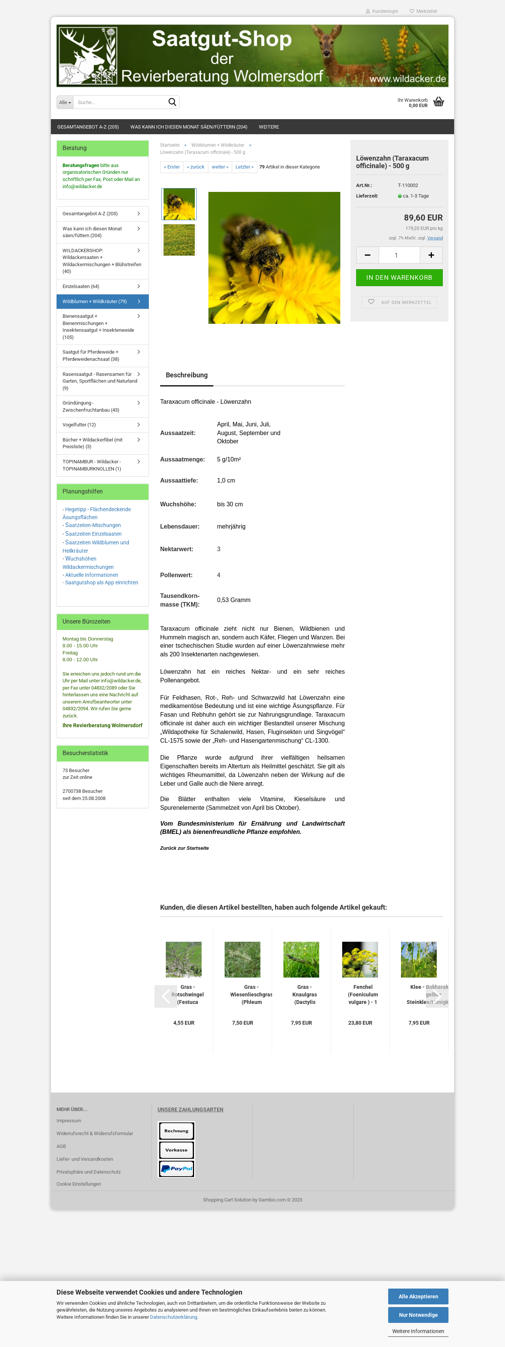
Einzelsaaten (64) (81, 286)
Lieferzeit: (367, 196)
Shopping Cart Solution (227, 1200)
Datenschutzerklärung (173, 1317)
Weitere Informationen (418, 1331)
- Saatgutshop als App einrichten (100, 582)
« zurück (196, 167)
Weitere (269, 127)
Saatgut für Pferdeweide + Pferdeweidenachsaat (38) (91, 355)
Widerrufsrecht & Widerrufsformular (95, 1133)
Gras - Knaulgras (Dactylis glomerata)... (304, 995)
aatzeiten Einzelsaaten (95, 534)
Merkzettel (423, 11)
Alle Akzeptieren (418, 1296)
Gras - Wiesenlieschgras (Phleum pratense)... (251, 995)
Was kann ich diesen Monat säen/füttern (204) (189, 127)
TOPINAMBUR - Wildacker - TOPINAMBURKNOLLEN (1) (92, 465)
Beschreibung (187, 375)
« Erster (172, 167)
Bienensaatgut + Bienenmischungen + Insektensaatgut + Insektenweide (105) (98, 326)
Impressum (69, 1120)
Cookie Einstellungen (79, 1184)
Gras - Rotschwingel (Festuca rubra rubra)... (187, 995)
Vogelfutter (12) (79, 425)
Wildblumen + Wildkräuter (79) (95, 301)
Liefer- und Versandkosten (85, 1159)
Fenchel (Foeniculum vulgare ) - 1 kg (363, 995)
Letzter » (245, 167)
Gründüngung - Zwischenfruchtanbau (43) (91, 406)
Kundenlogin (382, 11)
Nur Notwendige (418, 1315)
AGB (61, 1146)
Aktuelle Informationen (91, 575)
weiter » (220, 167)
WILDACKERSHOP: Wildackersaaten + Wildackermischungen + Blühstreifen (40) (102, 261)
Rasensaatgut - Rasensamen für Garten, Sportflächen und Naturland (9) (100, 381)
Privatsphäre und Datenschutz (89, 1172)
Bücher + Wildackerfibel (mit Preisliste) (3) (92, 443)
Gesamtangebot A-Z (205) (88, 127)
